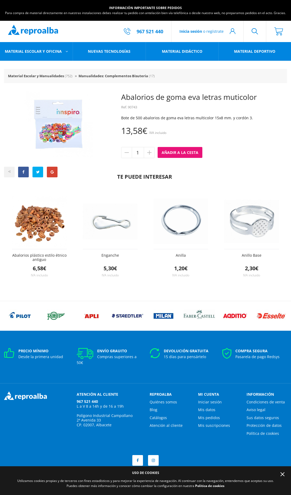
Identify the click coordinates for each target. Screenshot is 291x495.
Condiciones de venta (266, 401)
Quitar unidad (126, 152)
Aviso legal (256, 409)
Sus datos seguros (263, 417)
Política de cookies (263, 433)
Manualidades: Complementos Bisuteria (117, 75)
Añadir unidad (149, 152)
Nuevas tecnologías (109, 51)
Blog (153, 409)
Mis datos (206, 409)
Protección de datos (264, 425)
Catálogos (158, 417)
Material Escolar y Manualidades (40, 75)
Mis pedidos (209, 417)
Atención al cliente (166, 425)
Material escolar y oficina (34, 51)
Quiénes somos (163, 401)
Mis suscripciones (214, 425)
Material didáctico (182, 51)
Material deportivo (254, 51)
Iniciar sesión (210, 401)
